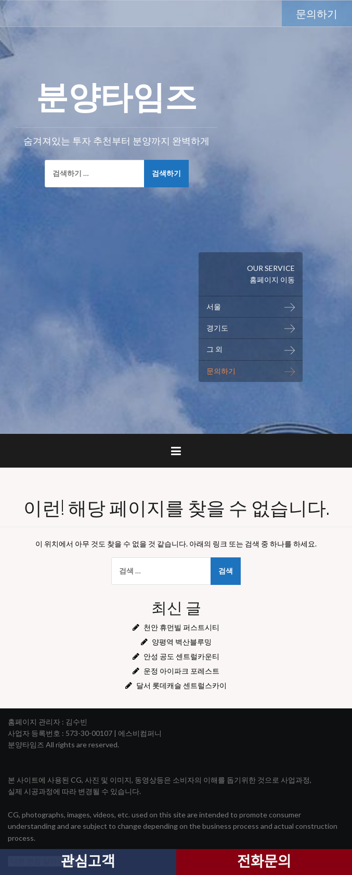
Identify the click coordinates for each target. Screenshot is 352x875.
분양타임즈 (116, 94)
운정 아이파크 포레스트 (181, 670)
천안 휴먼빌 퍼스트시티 (181, 627)
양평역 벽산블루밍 (182, 641)
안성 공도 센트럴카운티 (181, 656)
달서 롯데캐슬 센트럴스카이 (181, 685)
